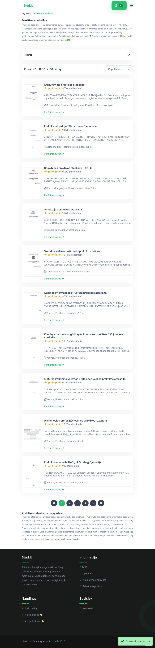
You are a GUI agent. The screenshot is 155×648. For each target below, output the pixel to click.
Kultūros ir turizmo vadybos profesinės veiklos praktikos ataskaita (84, 379)
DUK (83, 567)
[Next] (101, 503)
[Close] (149, 641)
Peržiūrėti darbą (54, 112)
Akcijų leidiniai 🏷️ (33, 621)
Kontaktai (86, 608)
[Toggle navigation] (131, 6)
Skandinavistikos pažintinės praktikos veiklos (72, 251)
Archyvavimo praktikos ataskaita (64, 84)
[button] (77, 55)
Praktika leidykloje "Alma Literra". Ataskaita (71, 126)
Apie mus (86, 573)
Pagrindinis (26, 13)
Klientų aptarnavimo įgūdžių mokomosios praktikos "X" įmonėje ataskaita (83, 336)
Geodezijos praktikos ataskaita (63, 209)
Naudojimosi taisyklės (92, 579)
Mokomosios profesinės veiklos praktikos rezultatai (75, 420)
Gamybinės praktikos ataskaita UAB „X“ (68, 168)
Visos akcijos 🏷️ (32, 614)
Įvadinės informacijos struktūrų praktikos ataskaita (75, 292)
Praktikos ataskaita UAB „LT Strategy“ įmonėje (72, 462)
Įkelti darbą (29, 608)
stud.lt (55, 641)
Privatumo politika (90, 586)
